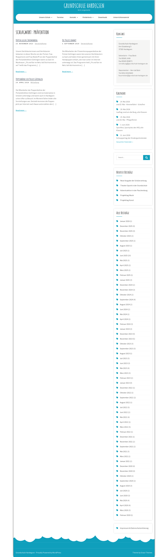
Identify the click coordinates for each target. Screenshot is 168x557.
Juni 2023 (124, 363)
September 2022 (126, 397)
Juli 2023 (123, 358)
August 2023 (125, 353)
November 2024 (126, 290)
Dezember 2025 (126, 226)
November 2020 (126, 471)
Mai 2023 (123, 368)
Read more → (21, 71)
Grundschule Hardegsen (84, 5)
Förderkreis (87, 17)
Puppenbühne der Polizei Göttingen (29, 79)
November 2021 (126, 441)
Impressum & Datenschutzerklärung (134, 528)
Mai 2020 (123, 500)
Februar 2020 (125, 515)
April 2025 (124, 265)
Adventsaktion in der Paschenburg (134, 190)
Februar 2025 (125, 275)
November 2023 (126, 339)
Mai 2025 (123, 260)
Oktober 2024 (125, 294)
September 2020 (126, 481)
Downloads (102, 17)
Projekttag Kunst (127, 200)
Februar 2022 (125, 432)
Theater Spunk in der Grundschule (133, 185)
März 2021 (124, 456)
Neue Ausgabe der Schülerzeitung (133, 180)
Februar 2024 (125, 324)
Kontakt (73, 17)
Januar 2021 (125, 461)
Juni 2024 (124, 309)
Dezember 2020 (126, 466)
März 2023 (124, 373)
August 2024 (125, 304)
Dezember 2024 (126, 285)
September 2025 (126, 241)
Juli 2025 (123, 250)
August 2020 (125, 486)
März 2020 (124, 510)
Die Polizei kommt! (69, 40)
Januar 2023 (125, 383)
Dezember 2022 (126, 388)
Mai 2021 (123, 451)
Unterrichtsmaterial (121, 17)
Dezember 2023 (126, 334)
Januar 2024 (125, 329)
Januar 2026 (125, 221)
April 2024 (124, 319)
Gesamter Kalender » (124, 142)
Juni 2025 (124, 255)
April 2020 (124, 505)
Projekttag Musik (127, 195)
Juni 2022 (124, 412)
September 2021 (126, 446)
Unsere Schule (44, 17)
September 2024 (126, 299)
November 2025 (126, 231)
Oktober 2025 (125, 236)
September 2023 (126, 348)
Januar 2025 (125, 280)
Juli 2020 (123, 490)
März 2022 (124, 427)
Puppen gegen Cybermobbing (27, 40)
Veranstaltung (40, 43)
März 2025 (124, 270)
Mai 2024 (123, 314)
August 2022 (125, 402)
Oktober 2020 (125, 476)
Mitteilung (35, 82)
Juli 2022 (123, 407)
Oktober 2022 (125, 392)
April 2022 (124, 422)
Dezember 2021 (126, 437)
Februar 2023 (125, 378)
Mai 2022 (123, 417)
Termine (60, 17)
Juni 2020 (124, 495)
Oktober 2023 (125, 343)
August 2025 (125, 245)
